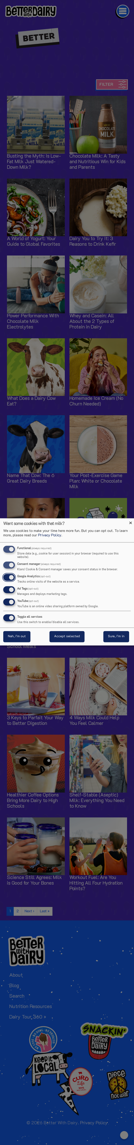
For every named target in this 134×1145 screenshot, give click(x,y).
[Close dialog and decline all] (130, 521)
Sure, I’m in (116, 636)
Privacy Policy (49, 535)
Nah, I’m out (17, 636)
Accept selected (67, 636)
